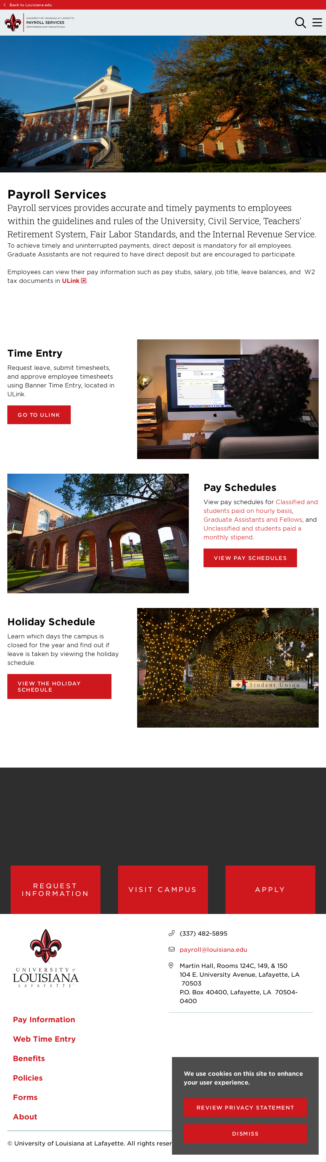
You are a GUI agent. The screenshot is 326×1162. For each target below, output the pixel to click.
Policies (28, 1077)
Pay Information (44, 1019)
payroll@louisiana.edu (213, 949)
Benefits (29, 1058)
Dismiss (245, 1133)
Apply (270, 889)
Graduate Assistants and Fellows (253, 519)
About (25, 1116)
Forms (25, 1097)
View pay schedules (250, 558)
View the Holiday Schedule (49, 686)
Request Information (55, 889)
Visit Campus (162, 889)
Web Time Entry (44, 1038)
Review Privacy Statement (245, 1107)
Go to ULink (39, 415)
